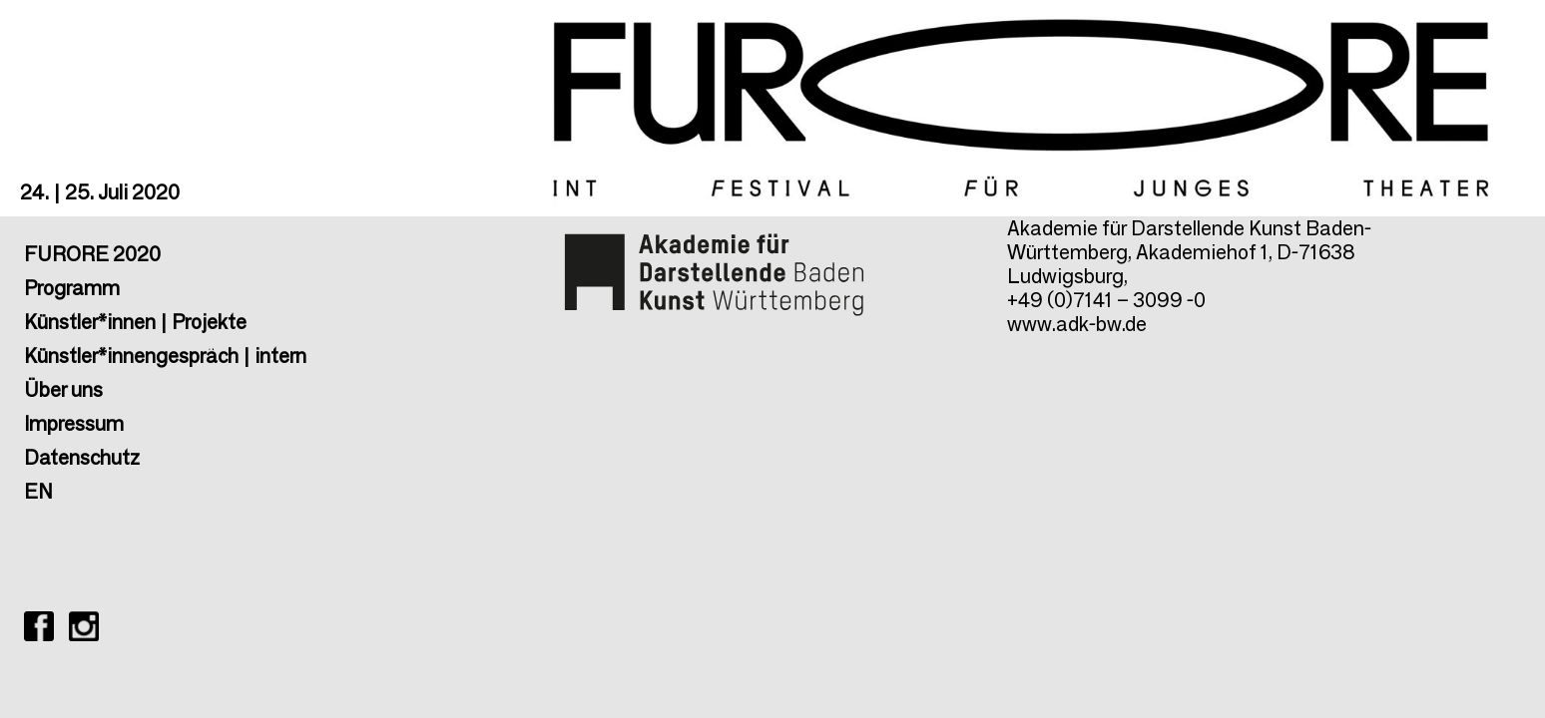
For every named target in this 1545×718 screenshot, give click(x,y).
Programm (72, 288)
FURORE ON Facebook (39, 626)
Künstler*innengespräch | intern (165, 356)
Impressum (74, 424)
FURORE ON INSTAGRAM (84, 626)
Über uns (63, 390)
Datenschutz (82, 458)
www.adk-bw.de (1077, 324)
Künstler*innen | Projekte (135, 322)
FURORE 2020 (92, 254)
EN (38, 492)
